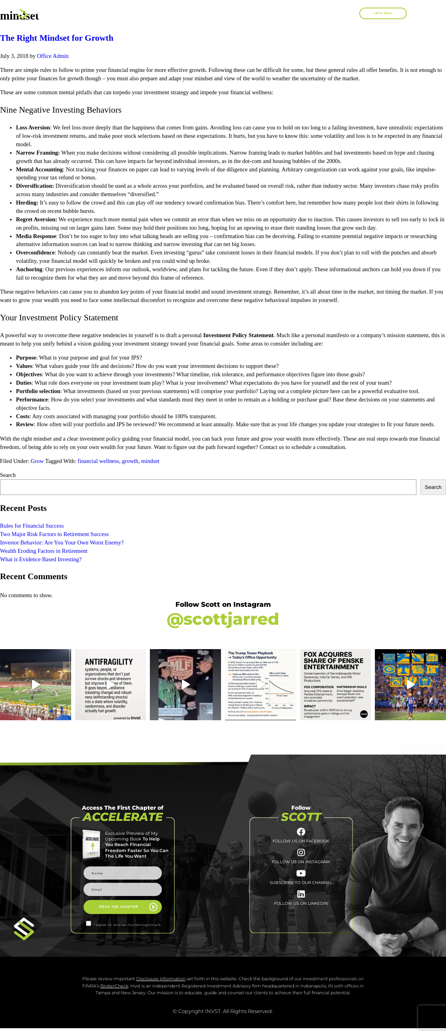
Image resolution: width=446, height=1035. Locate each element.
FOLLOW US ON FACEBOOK (301, 844)
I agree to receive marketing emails (127, 925)
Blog (321, 13)
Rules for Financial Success (32, 525)
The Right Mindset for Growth (56, 38)
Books (228, 13)
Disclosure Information (160, 985)
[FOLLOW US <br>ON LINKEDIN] (301, 906)
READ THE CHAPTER (119, 907)
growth (130, 461)
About (189, 13)
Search (8, 475)
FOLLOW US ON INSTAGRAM (301, 868)
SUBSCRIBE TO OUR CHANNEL (301, 892)
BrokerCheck (114, 992)
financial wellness (98, 461)
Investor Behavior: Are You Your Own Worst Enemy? (62, 542)
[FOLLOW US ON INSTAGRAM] (301, 858)
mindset (150, 461)
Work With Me (277, 13)
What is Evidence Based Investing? (41, 559)
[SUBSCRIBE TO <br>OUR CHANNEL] (301, 882)
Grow (37, 461)
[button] (353, 13)
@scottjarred (223, 619)
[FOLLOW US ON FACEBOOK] (301, 834)
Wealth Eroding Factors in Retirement (44, 551)
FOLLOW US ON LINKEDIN (301, 916)
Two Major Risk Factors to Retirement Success (54, 534)
